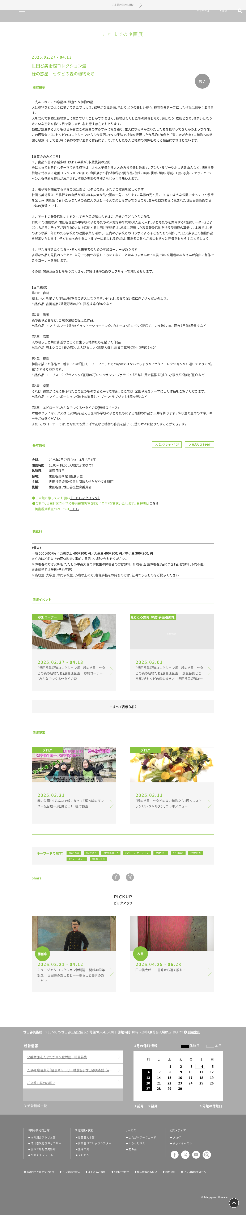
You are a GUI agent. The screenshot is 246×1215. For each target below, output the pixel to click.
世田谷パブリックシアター (94, 1143)
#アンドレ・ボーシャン (137, 853)
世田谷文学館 (86, 1137)
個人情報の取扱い (147, 1172)
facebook (116, 877)
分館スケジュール (42, 1155)
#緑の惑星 (74, 853)
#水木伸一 (161, 853)
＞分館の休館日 (210, 1106)
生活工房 (83, 1149)
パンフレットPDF (168, 444)
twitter (130, 877)
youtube (196, 1154)
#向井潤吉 (91, 853)
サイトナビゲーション (13, 16)
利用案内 (194, 1032)
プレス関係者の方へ (195, 1172)
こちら (154, 503)
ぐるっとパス (136, 1143)
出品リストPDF (201, 444)
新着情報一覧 (37, 1105)
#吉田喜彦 (178, 853)
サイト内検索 (235, 16)
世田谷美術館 (123, 16)
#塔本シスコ (98, 859)
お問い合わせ (121, 1172)
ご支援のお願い (71, 1172)
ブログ (177, 1137)
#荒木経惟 (195, 853)
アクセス (199, 16)
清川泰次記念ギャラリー (46, 1143)
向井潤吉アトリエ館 (43, 1137)
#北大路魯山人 (111, 853)
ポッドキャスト (182, 1143)
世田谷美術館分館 (38, 1130)
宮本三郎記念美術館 (43, 1149)
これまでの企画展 (123, 34)
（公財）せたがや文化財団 (40, 1172)
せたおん (83, 1155)
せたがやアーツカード (142, 1137)
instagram (207, 1154)
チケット (176, 16)
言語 (219, 16)
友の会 (132, 1149)
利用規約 (170, 1172)
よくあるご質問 (97, 1172)
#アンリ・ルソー (77, 859)
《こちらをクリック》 (85, 498)
